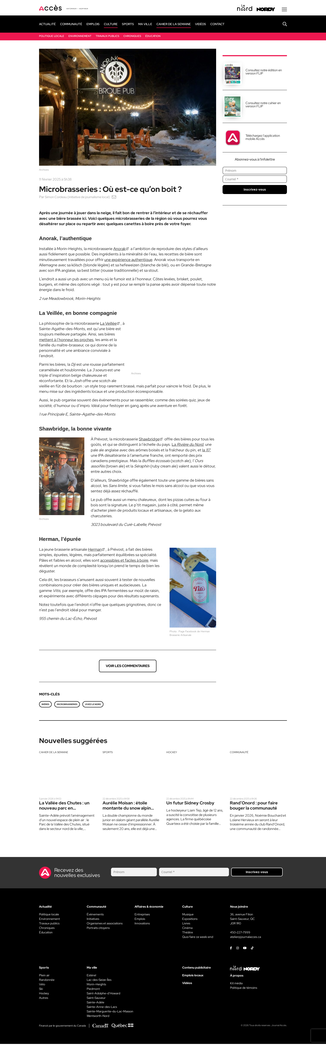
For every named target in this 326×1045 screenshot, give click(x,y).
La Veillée (108, 324)
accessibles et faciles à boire (124, 561)
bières (45, 705)
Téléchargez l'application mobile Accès (263, 138)
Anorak (119, 249)
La (187, 445)
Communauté (239, 753)
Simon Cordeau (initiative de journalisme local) (79, 198)
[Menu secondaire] (284, 10)
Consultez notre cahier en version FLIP (263, 105)
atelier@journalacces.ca (245, 938)
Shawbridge (149, 440)
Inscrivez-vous (255, 190)
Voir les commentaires (128, 667)
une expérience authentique (128, 260)
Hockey (171, 753)
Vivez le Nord (93, 705)
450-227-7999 (240, 933)
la (206, 451)
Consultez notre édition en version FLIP (264, 73)
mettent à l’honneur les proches (66, 340)
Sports (108, 753)
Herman (95, 550)
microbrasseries (67, 705)
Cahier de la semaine (53, 753)
